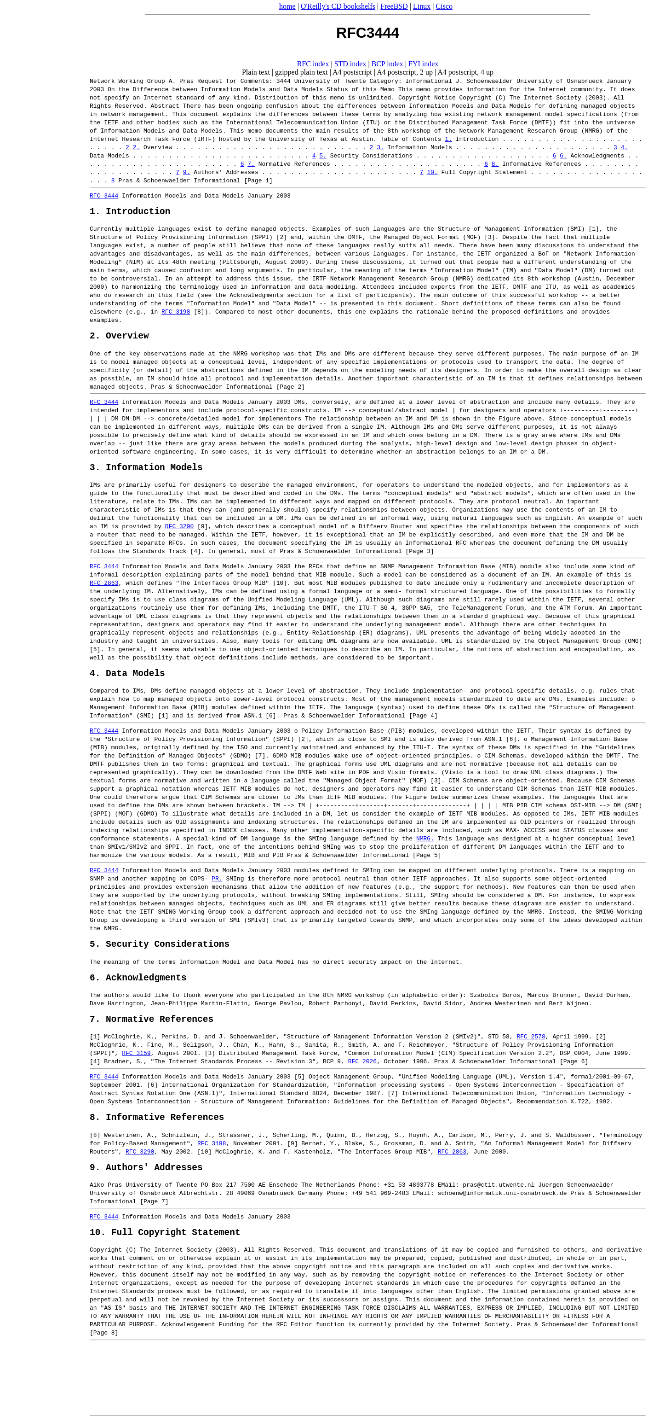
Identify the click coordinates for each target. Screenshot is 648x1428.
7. (251, 163)
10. (432, 172)
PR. (217, 879)
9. (186, 172)
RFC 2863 (452, 1161)
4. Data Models (127, 673)
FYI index (423, 64)
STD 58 (499, 1044)
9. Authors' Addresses (146, 1179)
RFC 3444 (104, 195)
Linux (421, 6)
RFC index (313, 64)
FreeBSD (394, 6)
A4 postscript (352, 72)
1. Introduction (130, 213)
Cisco (444, 6)
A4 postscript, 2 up (405, 72)
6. (563, 155)
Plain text (256, 72)
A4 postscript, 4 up (465, 72)
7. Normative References (151, 1026)
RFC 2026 (315, 1069)
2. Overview (119, 331)
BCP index (387, 64)
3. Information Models (146, 465)
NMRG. (332, 839)
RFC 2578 (530, 1044)
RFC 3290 (147, 524)
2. (136, 147)
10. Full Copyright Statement (165, 1246)
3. (380, 147)
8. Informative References (157, 1126)
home (287, 6)
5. (323, 155)
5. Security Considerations (159, 946)
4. (624, 147)
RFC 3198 (104, 313)
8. (495, 163)
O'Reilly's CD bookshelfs (338, 6)
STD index (350, 64)
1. (448, 138)
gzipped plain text (301, 72)
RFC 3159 (104, 1060)
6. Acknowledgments (138, 982)
